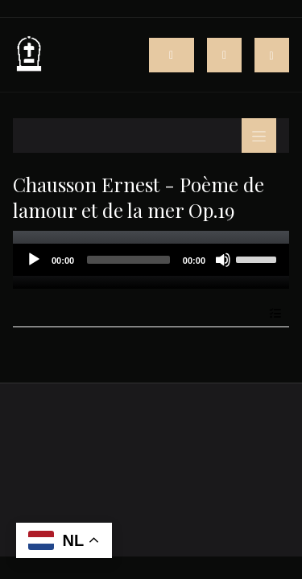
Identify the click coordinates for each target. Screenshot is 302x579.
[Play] (34, 260)
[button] (271, 55)
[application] (151, 260)
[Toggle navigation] (224, 55)
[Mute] (223, 260)
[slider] (128, 260)
